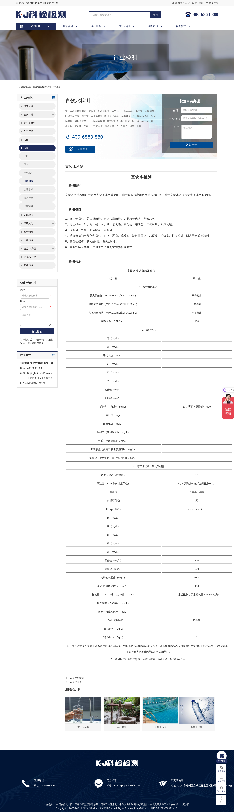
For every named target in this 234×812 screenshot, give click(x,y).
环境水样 (28, 172)
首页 (35, 87)
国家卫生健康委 (109, 804)
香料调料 (28, 231)
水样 (49, 87)
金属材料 (28, 114)
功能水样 (28, 189)
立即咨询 (82, 149)
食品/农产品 (30, 248)
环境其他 (28, 223)
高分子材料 (29, 123)
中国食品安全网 (64, 804)
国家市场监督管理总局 (86, 804)
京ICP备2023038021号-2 (164, 808)
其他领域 (28, 265)
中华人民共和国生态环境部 (133, 804)
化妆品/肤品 (30, 257)
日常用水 (56, 87)
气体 (26, 139)
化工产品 (28, 131)
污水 (26, 156)
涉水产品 (28, 197)
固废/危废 (29, 215)
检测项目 (28, 206)
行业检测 (42, 87)
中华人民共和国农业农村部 (164, 804)
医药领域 (28, 240)
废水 (26, 164)
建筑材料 (28, 106)
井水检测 (79, 677)
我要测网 (185, 804)
